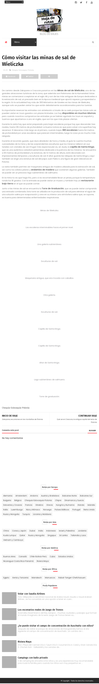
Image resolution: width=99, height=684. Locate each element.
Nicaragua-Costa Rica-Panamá (18, 561)
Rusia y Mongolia (11, 514)
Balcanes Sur (86, 496)
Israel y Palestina (67, 531)
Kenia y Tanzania (20, 578)
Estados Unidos (65, 557)
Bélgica (17, 501)
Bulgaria (7, 501)
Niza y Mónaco (33, 510)
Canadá (23, 557)
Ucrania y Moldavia (42, 514)
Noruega (47, 510)
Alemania (7, 496)
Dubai (32, 531)
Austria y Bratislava (50, 496)
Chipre (58, 501)
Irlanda (81, 505)
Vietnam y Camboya (13, 540)
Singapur (52, 536)
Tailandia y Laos (78, 536)
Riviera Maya (43, 561)
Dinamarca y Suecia (74, 501)
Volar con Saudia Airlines (31, 594)
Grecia (49, 505)
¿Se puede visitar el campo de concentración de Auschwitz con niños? (56, 626)
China (6, 531)
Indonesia (51, 531)
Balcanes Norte (69, 496)
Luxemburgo (17, 510)
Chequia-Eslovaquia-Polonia (23, 71)
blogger (92, 431)
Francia (28, 505)
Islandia (91, 505)
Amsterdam (21, 496)
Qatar (22, 536)
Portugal (76, 510)
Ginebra (39, 505)
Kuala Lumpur (9, 536)
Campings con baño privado (33, 658)
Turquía (26, 514)
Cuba (52, 557)
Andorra (34, 496)
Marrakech (37, 578)
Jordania (82, 531)
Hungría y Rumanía (65, 505)
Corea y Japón (19, 531)
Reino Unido (89, 510)
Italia (5, 510)
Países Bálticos (62, 510)
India (40, 531)
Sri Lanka (63, 536)
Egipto (6, 578)
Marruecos (50, 578)
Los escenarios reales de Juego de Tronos (40, 610)
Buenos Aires (9, 557)
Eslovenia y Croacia (12, 505)
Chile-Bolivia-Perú (38, 557)
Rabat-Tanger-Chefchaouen (71, 578)
